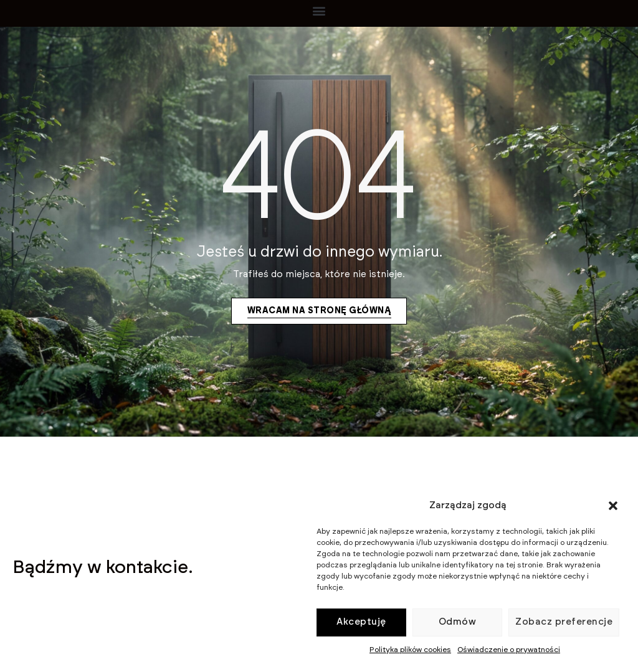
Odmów (458, 622)
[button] (613, 505)
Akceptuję (361, 622)
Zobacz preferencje (563, 622)
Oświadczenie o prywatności (508, 649)
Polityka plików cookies (410, 649)
